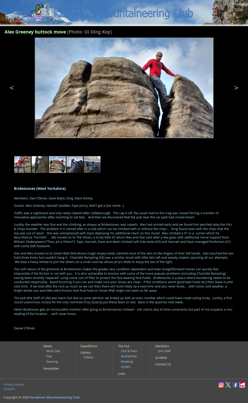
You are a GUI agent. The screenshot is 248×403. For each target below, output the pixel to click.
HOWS (125, 367)
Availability (129, 356)
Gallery (85, 353)
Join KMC (164, 351)
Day (49, 356)
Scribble (161, 358)
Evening (52, 362)
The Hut (123, 346)
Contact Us (163, 364)
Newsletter (51, 369)
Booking (127, 362)
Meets (47, 346)
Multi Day (53, 351)
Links (121, 374)
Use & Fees (129, 351)
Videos (88, 357)
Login (237, 4)
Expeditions (88, 346)
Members (162, 346)
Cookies (9, 389)
